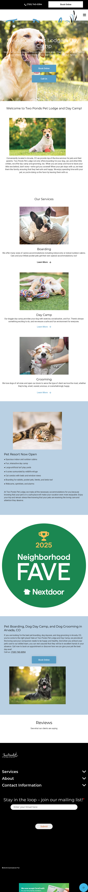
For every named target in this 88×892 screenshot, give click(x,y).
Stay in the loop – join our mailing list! (44, 799)
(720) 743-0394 (34, 4)
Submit (44, 826)
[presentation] (44, 816)
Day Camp (44, 315)
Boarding (44, 249)
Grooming (44, 379)
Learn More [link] (44, 262)
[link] (65, 4)
